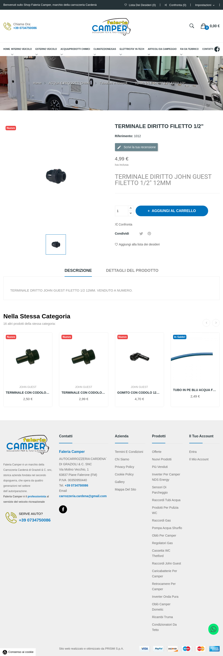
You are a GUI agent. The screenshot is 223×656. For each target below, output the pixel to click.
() (140, 5)
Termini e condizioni (129, 452)
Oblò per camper (164, 535)
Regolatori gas (162, 543)
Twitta (141, 233)
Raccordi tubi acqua (166, 500)
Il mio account (199, 459)
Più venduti (160, 467)
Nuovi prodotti (162, 459)
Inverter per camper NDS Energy (166, 477)
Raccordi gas (161, 520)
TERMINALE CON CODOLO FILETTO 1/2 (83, 392)
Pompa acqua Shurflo (167, 528)
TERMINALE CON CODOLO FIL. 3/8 (28, 392)
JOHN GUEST (27, 387)
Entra (193, 452)
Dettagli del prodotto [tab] (132, 270)
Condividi (134, 233)
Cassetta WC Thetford (161, 553)
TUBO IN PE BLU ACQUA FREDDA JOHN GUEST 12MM (195, 390)
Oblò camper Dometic (161, 606)
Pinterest (149, 233)
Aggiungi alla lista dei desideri (137, 244)
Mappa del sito (125, 489)
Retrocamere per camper (164, 586)
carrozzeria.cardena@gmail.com (83, 496)
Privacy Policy (124, 467)
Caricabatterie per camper (164, 573)
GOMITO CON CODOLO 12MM (139, 392)
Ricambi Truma (162, 617)
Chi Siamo (122, 459)
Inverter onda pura (165, 596)
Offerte (157, 452)
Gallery (120, 482)
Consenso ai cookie (18, 652)
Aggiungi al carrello (173, 211)
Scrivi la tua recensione (136, 147)
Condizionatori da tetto (164, 627)
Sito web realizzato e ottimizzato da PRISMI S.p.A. (91, 648)
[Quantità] (121, 211)
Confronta (123, 224)
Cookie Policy (124, 474)
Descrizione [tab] (78, 270)
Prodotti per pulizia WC (165, 510)
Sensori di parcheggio (160, 489)
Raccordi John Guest (166, 563)
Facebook (63, 509)
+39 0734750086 (25, 28)
